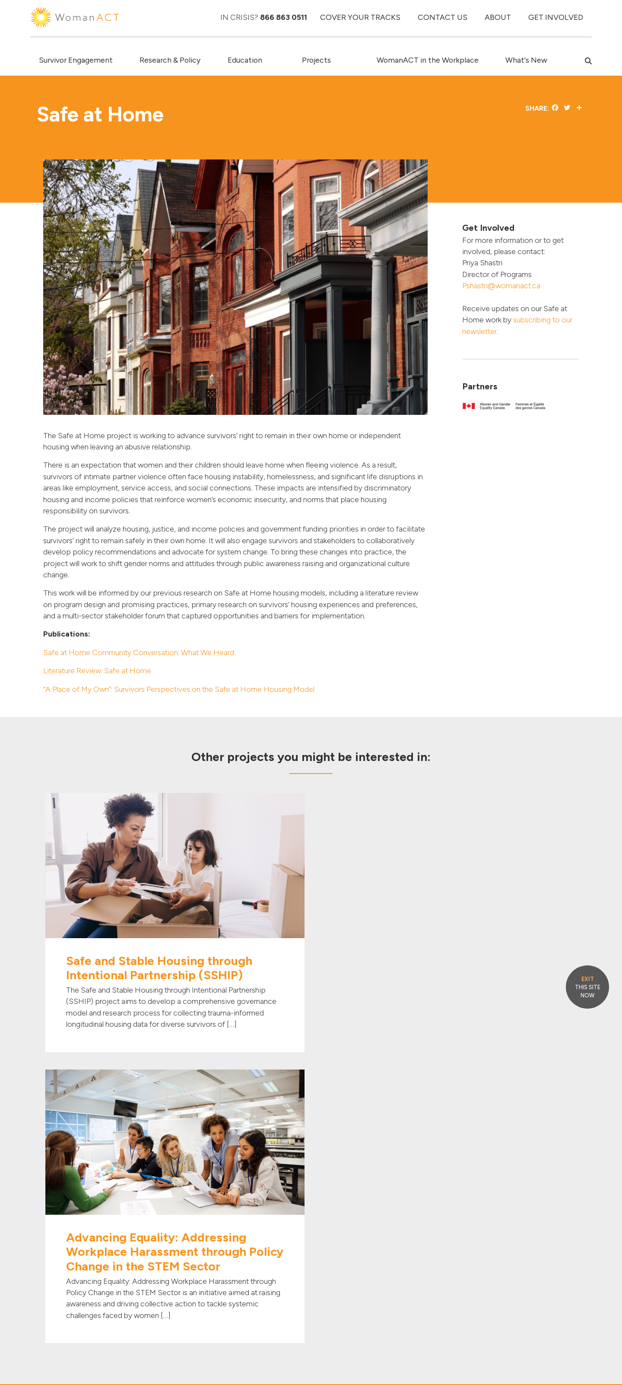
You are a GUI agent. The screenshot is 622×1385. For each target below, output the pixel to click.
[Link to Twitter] (463, 1174)
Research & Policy (170, 59)
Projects (316, 59)
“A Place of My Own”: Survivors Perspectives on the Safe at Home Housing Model (178, 689)
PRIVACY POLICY (555, 1357)
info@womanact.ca (71, 1301)
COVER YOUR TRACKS (360, 17)
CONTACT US (442, 17)
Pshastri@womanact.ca (501, 285)
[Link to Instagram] (502, 1174)
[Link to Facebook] (453, 1174)
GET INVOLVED (555, 17)
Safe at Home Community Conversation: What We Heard (138, 652)
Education (245, 59)
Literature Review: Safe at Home (97, 670)
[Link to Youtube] (489, 1174)
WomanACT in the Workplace (428, 59)
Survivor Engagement (76, 59)
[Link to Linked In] (476, 1174)
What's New (526, 59)
